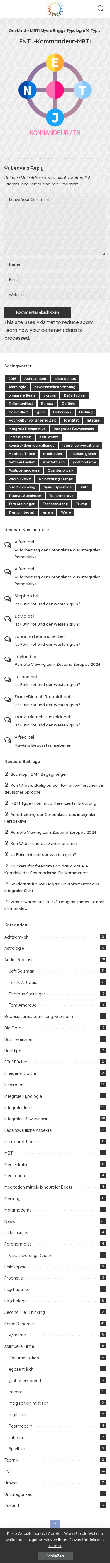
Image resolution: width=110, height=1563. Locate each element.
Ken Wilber (48, 437)
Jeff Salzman (20, 437)
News (9, 1221)
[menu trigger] (11, 9)
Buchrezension (18, 1039)
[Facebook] (55, 1525)
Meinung (12, 1198)
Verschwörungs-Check (30, 1255)
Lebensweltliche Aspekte (28, 1130)
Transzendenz (55, 504)
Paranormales (18, 1244)
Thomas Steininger (25, 496)
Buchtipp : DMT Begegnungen (39, 774)
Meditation (14, 1175)
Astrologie (17, 387)
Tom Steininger (22, 504)
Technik (11, 1460)
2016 (12, 379)
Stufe (84, 487)
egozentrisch (21, 1369)
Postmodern (21, 1426)
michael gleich (83, 454)
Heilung (86, 412)
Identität (71, 420)
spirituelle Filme (19, 1346)
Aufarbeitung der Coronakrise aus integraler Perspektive (57, 553)
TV (7, 1471)
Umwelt (11, 1483)
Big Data (12, 1028)
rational (16, 1437)
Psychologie (16, 1301)
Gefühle (68, 404)
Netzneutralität (22, 462)
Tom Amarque (61, 496)
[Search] (100, 9)
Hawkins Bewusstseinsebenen (43, 745)
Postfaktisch (54, 462)
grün (41, 412)
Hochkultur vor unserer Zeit (32, 420)
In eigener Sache (20, 1073)
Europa (47, 404)
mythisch (17, 1414)
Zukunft (11, 1505)
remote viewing (22, 487)
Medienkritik (16, 1164)
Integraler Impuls (20, 1107)
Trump (81, 504)
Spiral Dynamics (57, 487)
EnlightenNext (21, 404)
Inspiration (14, 1085)
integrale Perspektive (27, 429)
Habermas (62, 412)
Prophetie (13, 1278)
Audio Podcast (18, 959)
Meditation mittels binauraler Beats (38, 1187)
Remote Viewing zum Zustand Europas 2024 (57, 664)
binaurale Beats (22, 395)
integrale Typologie (23, 1096)
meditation (52, 454)
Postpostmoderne (24, 470)
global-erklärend (25, 1380)
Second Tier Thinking (24, 1312)
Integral (93, 420)
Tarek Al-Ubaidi (23, 982)
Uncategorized (18, 1494)
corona (50, 395)
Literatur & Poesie (21, 1141)
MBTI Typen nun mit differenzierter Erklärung (53, 803)
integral (16, 1391)
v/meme (17, 1335)
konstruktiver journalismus (31, 446)
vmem (47, 512)
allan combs (65, 379)
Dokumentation (24, 1357)
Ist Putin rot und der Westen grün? (47, 603)
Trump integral (21, 512)
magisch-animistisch (28, 1403)
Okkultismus (16, 1232)
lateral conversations (80, 446)
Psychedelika (17, 1289)
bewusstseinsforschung (54, 387)
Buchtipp (12, 1051)
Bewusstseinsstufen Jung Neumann (38, 1016)
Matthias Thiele (22, 454)
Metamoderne (18, 1210)
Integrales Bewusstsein (74, 429)
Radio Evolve (20, 479)
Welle (66, 512)
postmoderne (84, 462)
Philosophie (15, 1267)
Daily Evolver (75, 395)
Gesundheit (18, 412)
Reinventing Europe (56, 479)
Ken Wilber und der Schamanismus (44, 843)
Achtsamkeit (35, 379)
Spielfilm (17, 1448)
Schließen (55, 1556)
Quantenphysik (60, 470)
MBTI (9, 1153)
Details (55, 1545)
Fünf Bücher (15, 1062)
